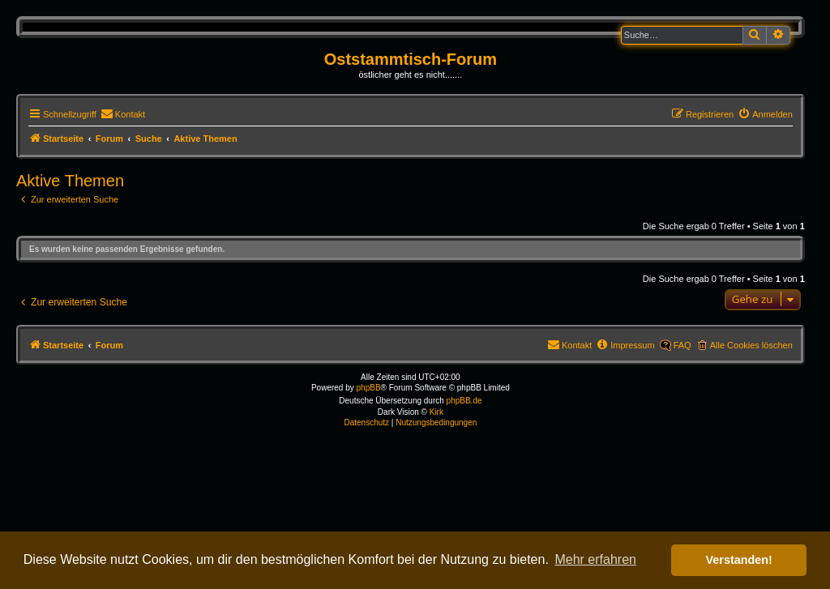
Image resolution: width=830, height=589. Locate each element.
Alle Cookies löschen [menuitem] (751, 345)
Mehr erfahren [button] (595, 559)
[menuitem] (123, 114)
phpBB (369, 387)
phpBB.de (464, 400)
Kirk (436, 412)
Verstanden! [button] (739, 559)
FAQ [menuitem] (682, 345)
